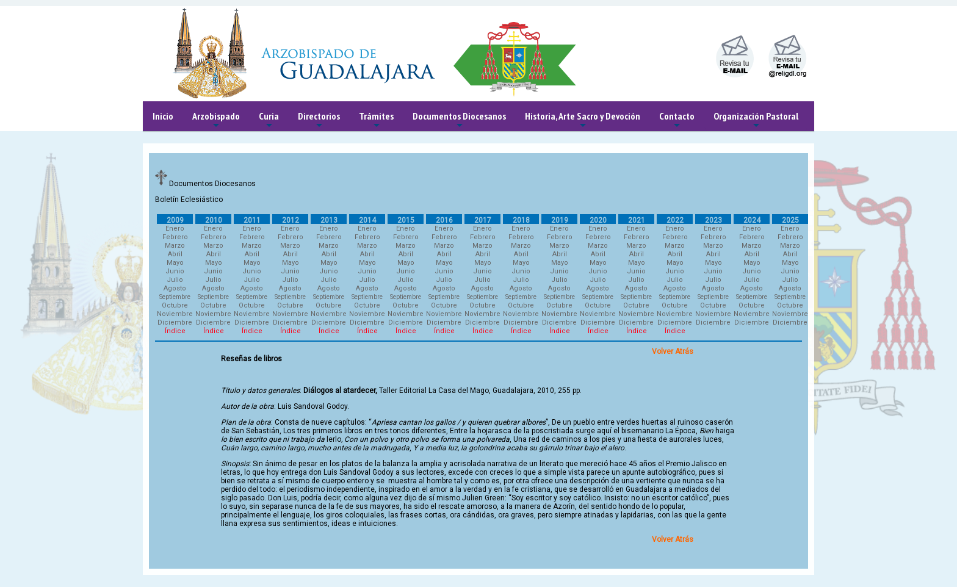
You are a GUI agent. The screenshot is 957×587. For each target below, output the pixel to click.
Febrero (175, 237)
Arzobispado (216, 120)
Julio (175, 280)
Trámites (376, 120)
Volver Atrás (672, 351)
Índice (175, 331)
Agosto (175, 288)
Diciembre (174, 322)
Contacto (677, 120)
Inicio (163, 116)
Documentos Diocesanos (459, 120)
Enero (174, 228)
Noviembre (175, 314)
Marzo (175, 246)
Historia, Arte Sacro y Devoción (582, 120)
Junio (174, 271)
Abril (175, 254)
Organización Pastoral (755, 120)
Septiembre (174, 297)
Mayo (175, 263)
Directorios (319, 120)
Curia (269, 120)
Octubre (175, 305)
